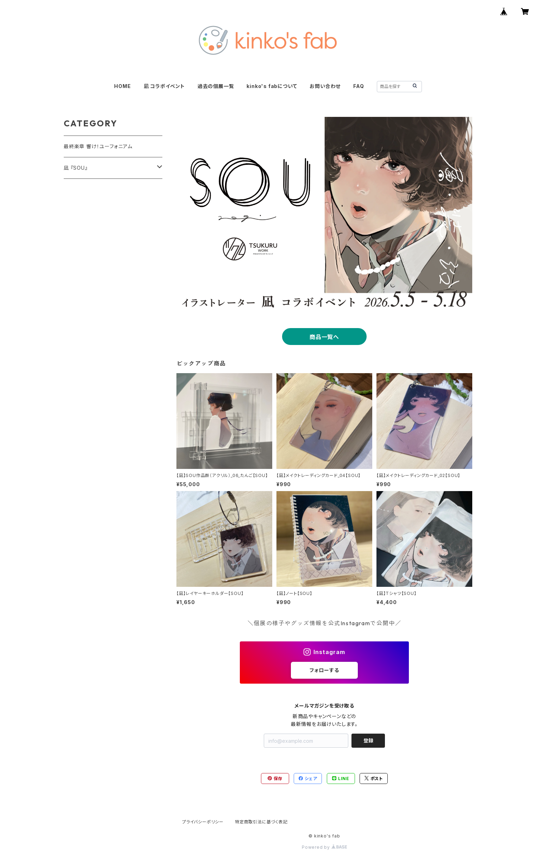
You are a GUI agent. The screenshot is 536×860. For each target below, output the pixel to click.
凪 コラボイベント (164, 86)
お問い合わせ (325, 86)
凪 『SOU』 (76, 168)
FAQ (358, 86)
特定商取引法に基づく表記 (261, 821)
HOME (122, 86)
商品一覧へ (324, 336)
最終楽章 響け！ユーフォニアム (98, 146)
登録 (368, 740)
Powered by (324, 847)
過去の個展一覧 (216, 86)
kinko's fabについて (272, 86)
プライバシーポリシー (203, 821)
